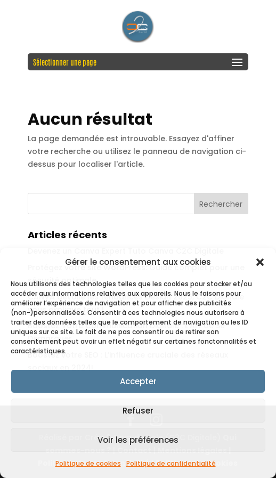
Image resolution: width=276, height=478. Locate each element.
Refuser (138, 410)
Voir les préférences (138, 439)
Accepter (138, 381)
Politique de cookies (88, 463)
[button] (260, 262)
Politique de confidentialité (171, 463)
